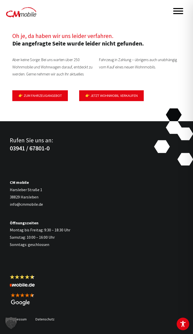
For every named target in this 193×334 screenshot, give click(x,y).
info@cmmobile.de (26, 204)
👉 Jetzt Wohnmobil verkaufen (111, 95)
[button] (11, 323)
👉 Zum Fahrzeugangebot (40, 95)
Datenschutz (45, 319)
